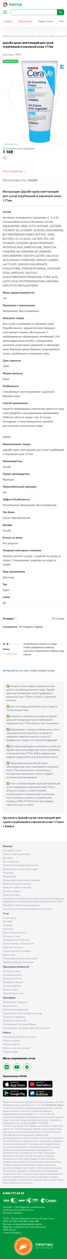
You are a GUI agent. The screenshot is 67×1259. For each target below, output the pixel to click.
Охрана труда (10, 1052)
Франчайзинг (10, 1006)
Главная (6, 36)
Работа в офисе (11, 1044)
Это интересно (11, 861)
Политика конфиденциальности (20, 865)
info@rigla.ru (15, 1233)
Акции (8, 21)
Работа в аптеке (11, 1040)
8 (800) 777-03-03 (39, 1123)
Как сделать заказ (12, 850)
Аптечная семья (11, 971)
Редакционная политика (16, 940)
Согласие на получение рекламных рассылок (27, 909)
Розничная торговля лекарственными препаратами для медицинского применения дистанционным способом (33, 900)
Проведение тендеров (15, 1002)
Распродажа (25, 21)
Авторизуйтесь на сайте (16, 670)
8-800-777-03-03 (13, 1193)
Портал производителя (15, 1009)
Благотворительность (15, 932)
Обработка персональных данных (21, 905)
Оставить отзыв (11, 936)
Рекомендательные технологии (20, 958)
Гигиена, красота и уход (23, 36)
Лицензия (8, 873)
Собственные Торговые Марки (19, 1024)
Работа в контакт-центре (16, 1048)
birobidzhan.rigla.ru (54, 1105)
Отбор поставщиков (14, 1017)
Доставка (8, 858)
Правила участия (12, 978)
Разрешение (9, 876)
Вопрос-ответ (10, 989)
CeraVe (32, 180)
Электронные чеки (13, 993)
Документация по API (14, 1020)
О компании (9, 918)
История (7, 921)
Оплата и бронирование (16, 854)
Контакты (8, 929)
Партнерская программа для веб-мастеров (26, 1028)
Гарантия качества (13, 947)
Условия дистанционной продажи (21, 880)
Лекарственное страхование (18, 943)
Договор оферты (12, 891)
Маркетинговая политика (17, 884)
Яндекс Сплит (45, 21)
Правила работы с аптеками (18, 962)
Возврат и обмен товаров (17, 887)
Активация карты (12, 975)
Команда (8, 925)
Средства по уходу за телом (49, 36)
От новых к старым (23, 627)
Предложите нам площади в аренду (22, 1013)
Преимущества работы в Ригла (19, 1037)
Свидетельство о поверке (17, 951)
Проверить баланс (13, 982)
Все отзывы (58, 618)
